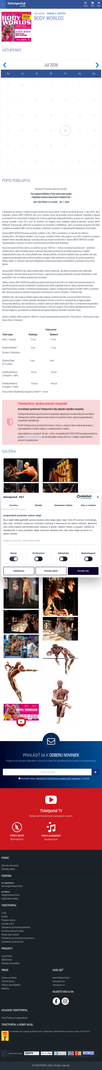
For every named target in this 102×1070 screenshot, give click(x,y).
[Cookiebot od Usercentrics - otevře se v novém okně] (78, 497)
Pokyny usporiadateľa (10, 984)
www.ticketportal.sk (32, 436)
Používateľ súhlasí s (55, 778)
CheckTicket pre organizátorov (14, 1017)
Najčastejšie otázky (9, 898)
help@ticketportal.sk (10, 894)
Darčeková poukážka (10, 963)
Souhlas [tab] (13, 505)
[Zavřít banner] (98, 497)
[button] (92, 4)
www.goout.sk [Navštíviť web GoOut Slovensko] (59, 981)
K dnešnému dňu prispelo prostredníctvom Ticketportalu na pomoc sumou (50, 1031)
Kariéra (4, 916)
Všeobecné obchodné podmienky (15, 927)
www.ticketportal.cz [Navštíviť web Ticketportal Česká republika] (61, 977)
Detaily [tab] (38, 505)
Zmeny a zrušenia (9, 977)
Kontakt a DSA (7, 923)
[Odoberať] (95, 772)
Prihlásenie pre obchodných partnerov (18, 938)
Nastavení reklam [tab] (63, 505)
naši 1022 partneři (18, 520)
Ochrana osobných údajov (12, 930)
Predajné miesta (8, 920)
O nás (3, 912)
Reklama (5, 988)
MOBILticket (6, 959)
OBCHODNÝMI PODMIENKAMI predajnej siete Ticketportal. (58, 778)
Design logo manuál (10, 934)
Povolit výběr (51, 571)
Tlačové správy (7, 981)
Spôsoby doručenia (9, 865)
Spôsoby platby (8, 868)
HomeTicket (6, 955)
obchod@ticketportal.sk (11, 885)
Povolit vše (83, 571)
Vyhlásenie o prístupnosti (12, 941)
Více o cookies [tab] (88, 505)
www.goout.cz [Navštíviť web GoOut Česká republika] (59, 984)
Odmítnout (18, 571)
